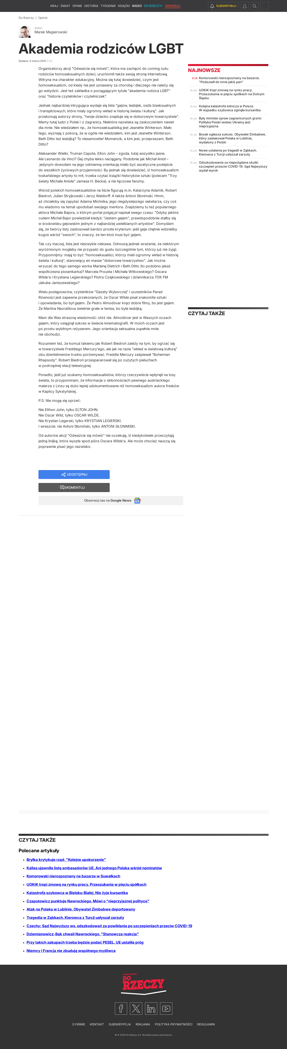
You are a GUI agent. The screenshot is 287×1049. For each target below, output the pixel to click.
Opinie (77, 6)
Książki (124, 6)
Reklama (143, 1024)
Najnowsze (204, 70)
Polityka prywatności (173, 1024)
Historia (91, 6)
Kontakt (97, 1024)
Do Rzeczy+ (153, 6)
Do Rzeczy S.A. (134, 1035)
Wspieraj (172, 6)
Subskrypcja (120, 1024)
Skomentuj (151, 476)
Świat (65, 6)
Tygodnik (108, 6)
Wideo (137, 6)
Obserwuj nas (104, 490)
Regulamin (206, 1024)
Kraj (54, 6)
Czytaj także (206, 313)
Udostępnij (77, 476)
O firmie (78, 1024)
